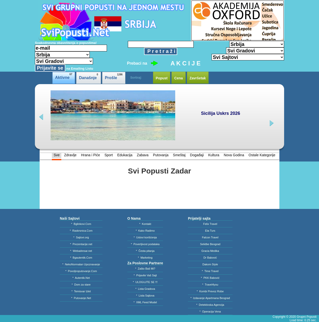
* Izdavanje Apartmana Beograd (210, 298)
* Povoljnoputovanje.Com (81, 271)
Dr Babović (210, 257)
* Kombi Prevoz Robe (210, 291)
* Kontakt (145, 223)
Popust (161, 78)
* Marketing (145, 257)
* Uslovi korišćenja (145, 237)
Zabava (143, 155)
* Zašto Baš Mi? (145, 268)
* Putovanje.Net (81, 298)
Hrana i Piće (90, 155)
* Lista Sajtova (145, 295)
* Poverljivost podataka (145, 244)
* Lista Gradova (145, 288)
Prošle (114, 76)
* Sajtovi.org (81, 237)
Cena (178, 78)
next (271, 123)
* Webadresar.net (81, 250)
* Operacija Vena (210, 311)
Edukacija (124, 155)
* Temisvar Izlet (81, 291)
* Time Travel (210, 271)
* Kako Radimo (145, 230)
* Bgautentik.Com (81, 257)
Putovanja (160, 155)
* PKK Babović (210, 277)
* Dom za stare (81, 284)
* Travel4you (210, 284)
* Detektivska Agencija (210, 304)
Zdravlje (70, 155)
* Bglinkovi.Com (81, 223)
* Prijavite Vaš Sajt (145, 275)
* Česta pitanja (145, 250)
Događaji (197, 155)
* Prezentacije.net (81, 244)
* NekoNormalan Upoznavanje (81, 264)
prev (42, 117)
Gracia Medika (210, 250)
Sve (57, 155)
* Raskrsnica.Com (81, 230)
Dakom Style (210, 264)
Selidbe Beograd (210, 244)
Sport (108, 155)
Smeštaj (179, 155)
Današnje (88, 76)
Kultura (213, 155)
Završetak (198, 78)
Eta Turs (210, 230)
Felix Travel (210, 223)
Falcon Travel (210, 237)
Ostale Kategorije (261, 155)
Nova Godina (234, 155)
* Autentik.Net (81, 277)
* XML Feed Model (145, 302)
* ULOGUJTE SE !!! (145, 282)
